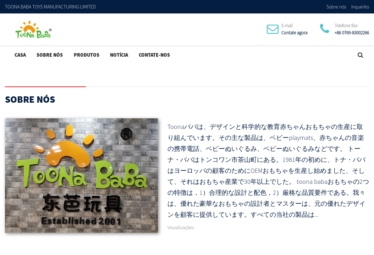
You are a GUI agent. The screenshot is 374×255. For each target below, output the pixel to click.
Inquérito (360, 7)
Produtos (86, 55)
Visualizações (180, 228)
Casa (20, 55)
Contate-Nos (154, 55)
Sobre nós (336, 7)
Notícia (119, 55)
